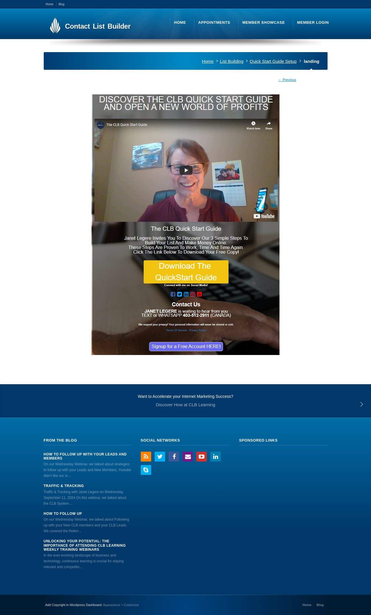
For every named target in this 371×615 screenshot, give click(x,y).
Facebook (174, 457)
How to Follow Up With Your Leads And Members (85, 456)
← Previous (287, 80)
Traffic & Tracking (64, 486)
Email (187, 457)
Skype (146, 470)
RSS (146, 457)
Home (207, 61)
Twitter (160, 457)
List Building (231, 61)
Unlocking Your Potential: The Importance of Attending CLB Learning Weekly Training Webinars (85, 545)
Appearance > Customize (121, 605)
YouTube (201, 457)
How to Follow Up (63, 514)
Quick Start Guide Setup (273, 61)
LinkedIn (215, 457)
